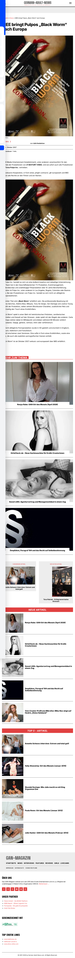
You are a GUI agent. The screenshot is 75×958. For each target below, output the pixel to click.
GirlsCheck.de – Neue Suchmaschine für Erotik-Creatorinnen (37, 453)
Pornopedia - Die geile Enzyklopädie (16, 906)
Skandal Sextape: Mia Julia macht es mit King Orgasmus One (45, 788)
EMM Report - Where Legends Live (15, 903)
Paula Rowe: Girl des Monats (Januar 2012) (44, 810)
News (12, 18)
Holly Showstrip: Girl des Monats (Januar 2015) (45, 766)
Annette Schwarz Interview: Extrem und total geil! (19, 588)
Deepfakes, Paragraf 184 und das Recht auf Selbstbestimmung (37, 550)
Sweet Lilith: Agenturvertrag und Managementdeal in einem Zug (37, 502)
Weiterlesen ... (44, 884)
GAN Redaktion (39, 143)
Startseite (5, 18)
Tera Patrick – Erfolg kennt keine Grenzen (56, 600)
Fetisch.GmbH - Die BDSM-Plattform (16, 901)
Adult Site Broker (9, 908)
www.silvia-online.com (11, 944)
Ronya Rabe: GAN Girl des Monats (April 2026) (37, 404)
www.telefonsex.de (10, 939)
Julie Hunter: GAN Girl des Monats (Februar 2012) (46, 833)
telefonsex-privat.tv (10, 941)
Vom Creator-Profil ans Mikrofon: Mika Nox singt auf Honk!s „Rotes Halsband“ (48, 712)
